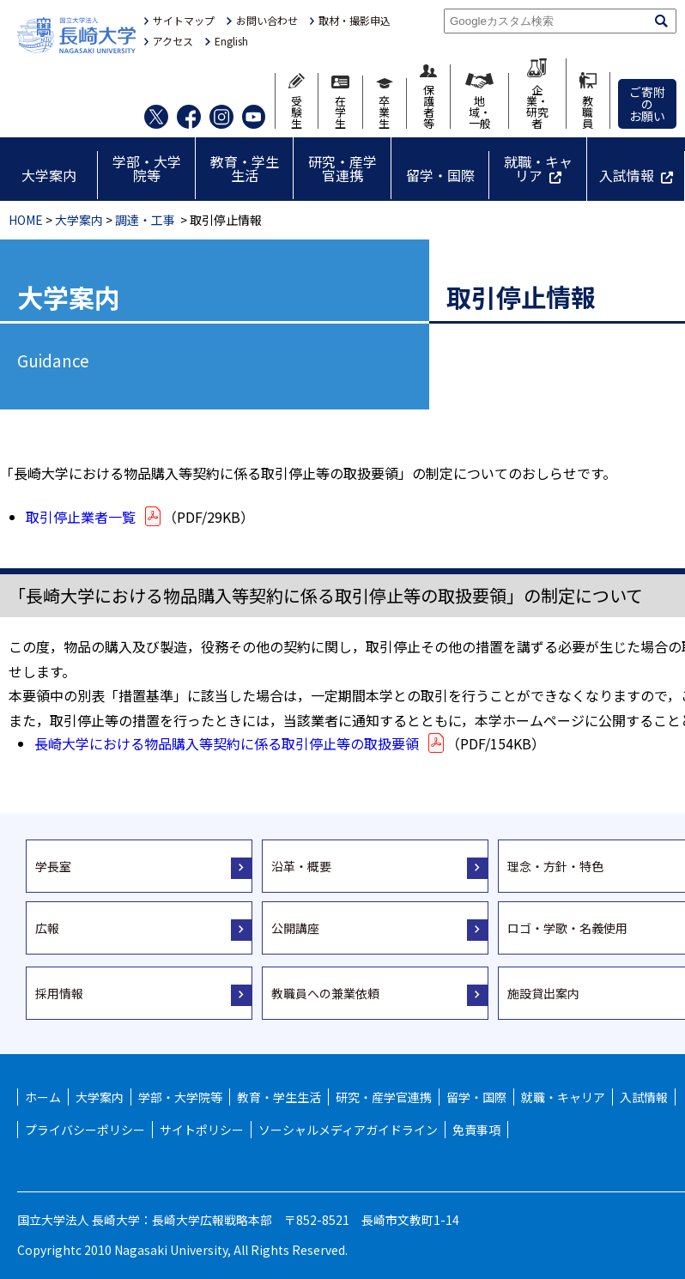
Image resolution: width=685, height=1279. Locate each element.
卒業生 (384, 103)
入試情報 (626, 175)
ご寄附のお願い (647, 103)
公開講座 (295, 928)
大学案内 (48, 175)
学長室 (53, 866)
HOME (26, 219)
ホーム (43, 1097)
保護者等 (428, 96)
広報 (47, 928)
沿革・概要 (301, 866)
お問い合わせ (267, 20)
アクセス (173, 41)
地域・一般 (479, 101)
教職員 (588, 100)
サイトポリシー (202, 1129)
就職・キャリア (538, 168)
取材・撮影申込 (354, 20)
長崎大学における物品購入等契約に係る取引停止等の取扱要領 (240, 743)
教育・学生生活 (244, 168)
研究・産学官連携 (342, 168)
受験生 (296, 101)
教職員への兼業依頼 (325, 993)
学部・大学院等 (146, 168)
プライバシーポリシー (85, 1129)
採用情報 (59, 993)
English (231, 41)
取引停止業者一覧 (94, 516)
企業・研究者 (537, 93)
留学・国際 (440, 175)
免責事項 (476, 1129)
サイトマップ (184, 20)
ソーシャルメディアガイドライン (348, 1129)
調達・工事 (145, 219)
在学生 (340, 102)
